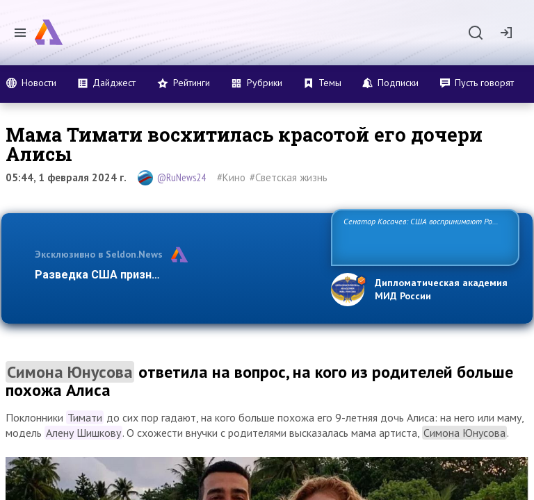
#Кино (231, 177)
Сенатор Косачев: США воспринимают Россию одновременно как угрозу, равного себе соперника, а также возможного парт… (423, 236)
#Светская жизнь (288, 177)
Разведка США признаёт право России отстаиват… (175, 274)
